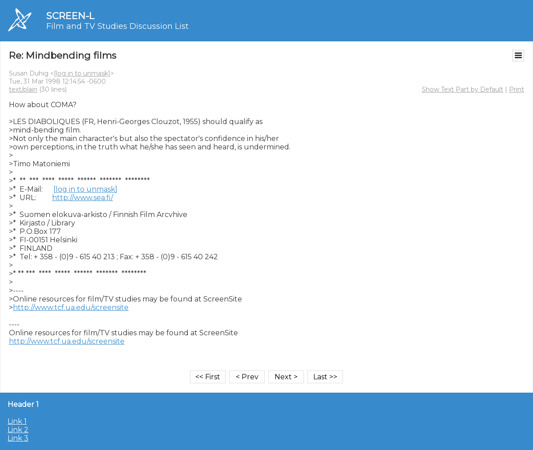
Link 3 (18, 438)
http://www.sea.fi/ (82, 197)
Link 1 (17, 421)
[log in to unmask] (82, 73)
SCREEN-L (70, 15)
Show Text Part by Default (462, 89)
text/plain (23, 89)
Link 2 (18, 430)
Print (516, 89)
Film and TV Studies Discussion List (117, 26)
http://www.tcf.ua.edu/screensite (71, 307)
